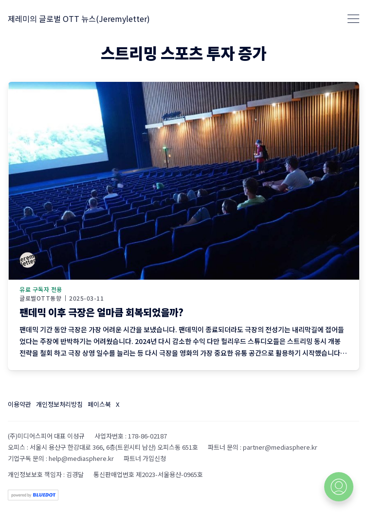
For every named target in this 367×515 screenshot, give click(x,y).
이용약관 (19, 404)
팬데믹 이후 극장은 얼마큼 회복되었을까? (101, 312)
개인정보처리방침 (59, 404)
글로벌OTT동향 (40, 298)
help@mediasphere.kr (81, 458)
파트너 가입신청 (145, 458)
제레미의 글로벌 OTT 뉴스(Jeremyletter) (79, 18)
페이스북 (99, 404)
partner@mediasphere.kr (280, 447)
